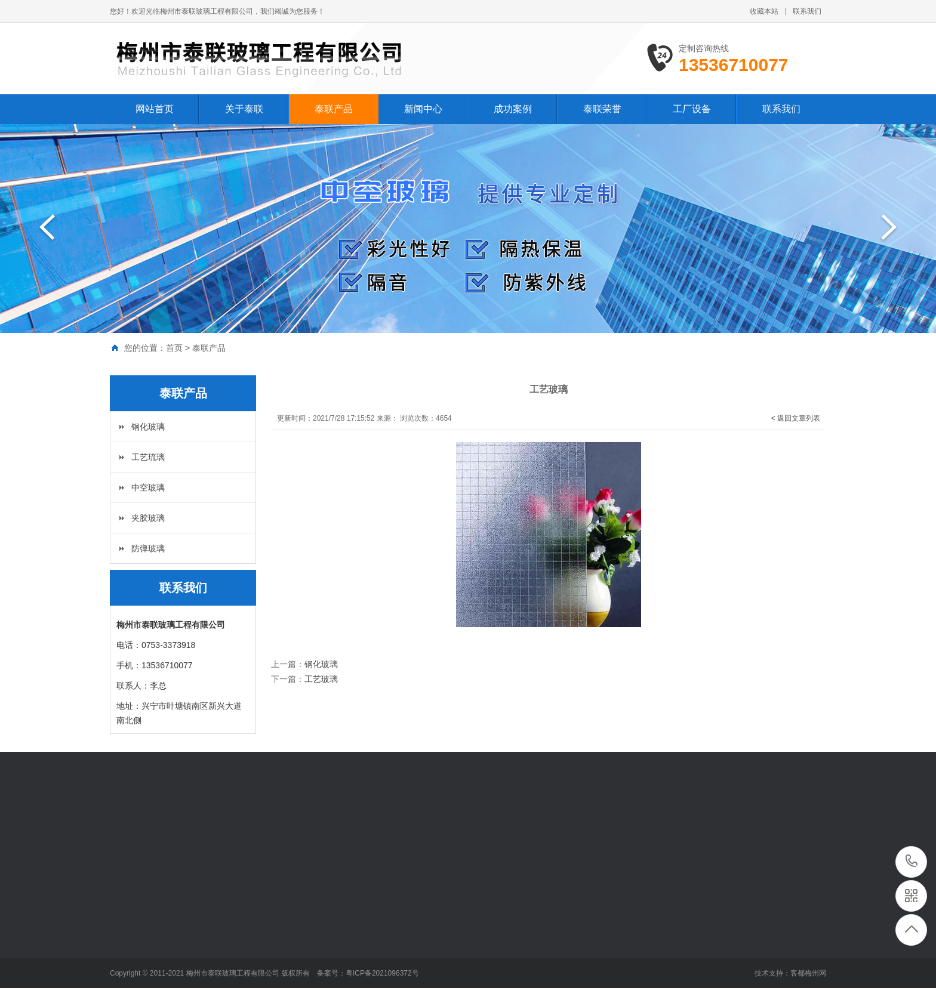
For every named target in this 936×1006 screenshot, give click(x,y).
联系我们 (807, 11)
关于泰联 (244, 109)
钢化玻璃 (148, 426)
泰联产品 (334, 109)
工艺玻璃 (321, 679)
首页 (174, 348)
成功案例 (513, 109)
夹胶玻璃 (148, 518)
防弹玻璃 (148, 548)
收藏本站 (764, 11)
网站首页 (155, 109)
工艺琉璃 (148, 457)
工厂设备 (692, 109)
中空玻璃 (148, 487)
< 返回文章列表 (795, 418)
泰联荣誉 (602, 109)
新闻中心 (423, 109)
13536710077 (912, 861)
